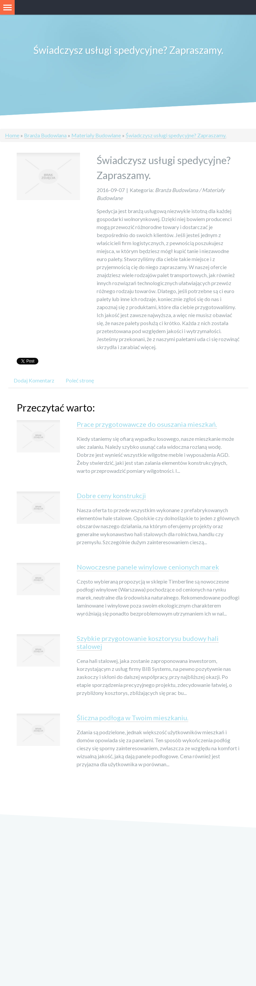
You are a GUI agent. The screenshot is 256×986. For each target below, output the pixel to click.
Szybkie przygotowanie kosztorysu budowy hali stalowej (148, 643)
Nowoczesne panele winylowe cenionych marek (148, 568)
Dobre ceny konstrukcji (111, 496)
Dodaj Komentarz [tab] (34, 381)
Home (12, 135)
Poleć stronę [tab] (80, 381)
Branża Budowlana (45, 135)
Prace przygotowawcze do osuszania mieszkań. (147, 425)
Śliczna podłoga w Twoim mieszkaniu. (132, 718)
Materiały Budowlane (96, 135)
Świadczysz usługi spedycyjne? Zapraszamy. (176, 135)
